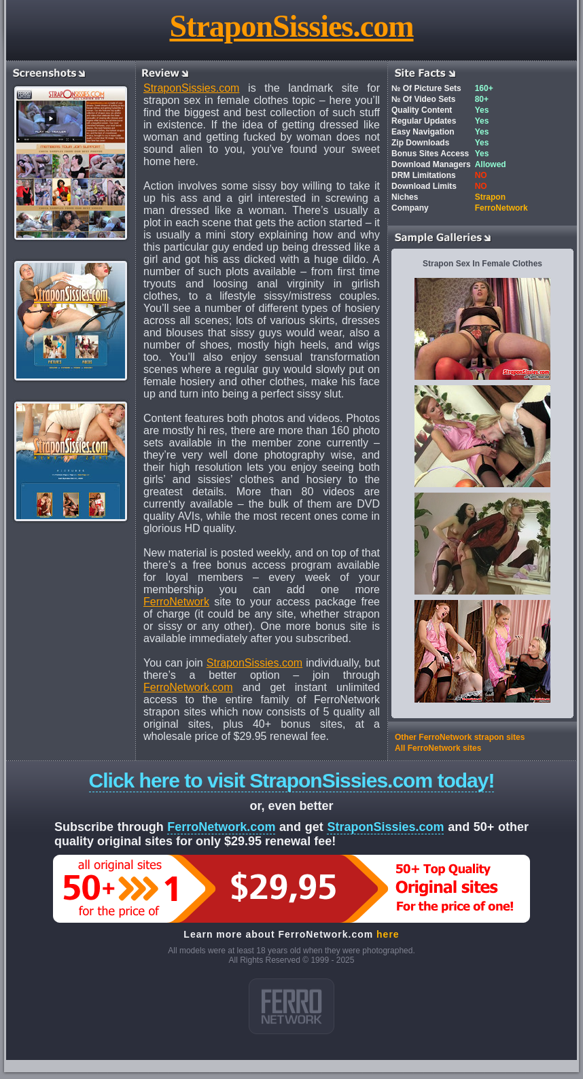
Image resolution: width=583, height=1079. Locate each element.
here (388, 934)
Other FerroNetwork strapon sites (460, 737)
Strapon (490, 197)
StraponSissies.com (292, 26)
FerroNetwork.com (188, 687)
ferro (291, 1006)
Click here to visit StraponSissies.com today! (292, 780)
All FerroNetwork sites (438, 748)
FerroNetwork (176, 601)
